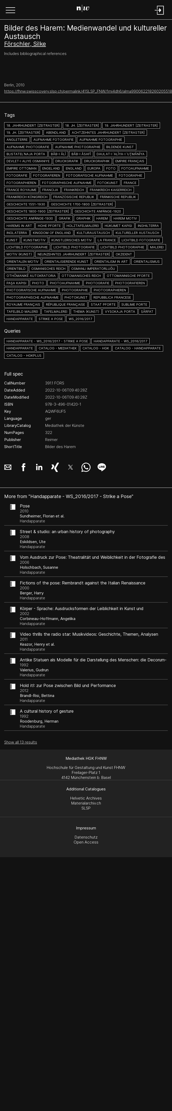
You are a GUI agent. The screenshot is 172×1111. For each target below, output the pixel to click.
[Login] (159, 15)
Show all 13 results (20, 742)
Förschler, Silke (25, 43)
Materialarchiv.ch (86, 803)
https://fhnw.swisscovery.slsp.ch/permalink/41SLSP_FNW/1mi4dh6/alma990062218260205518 (88, 91)
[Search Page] (85, 9)
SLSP (86, 808)
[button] (10, 10)
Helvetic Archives (86, 798)
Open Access (86, 842)
